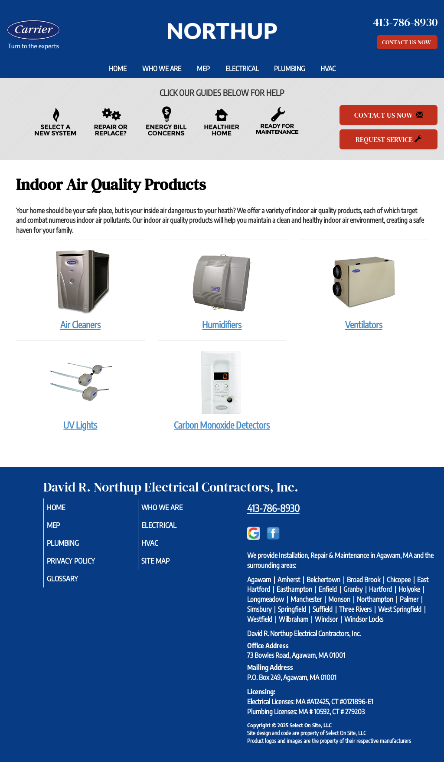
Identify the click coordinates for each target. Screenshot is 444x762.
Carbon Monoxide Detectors (222, 390)
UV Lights (80, 390)
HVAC (328, 68)
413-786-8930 (273, 508)
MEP (203, 68)
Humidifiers (222, 289)
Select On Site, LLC (311, 725)
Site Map (167, 565)
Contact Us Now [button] (407, 42)
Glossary (74, 584)
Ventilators (363, 289)
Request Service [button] (388, 139)
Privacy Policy (84, 565)
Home (118, 68)
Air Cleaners (80, 289)
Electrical (241, 68)
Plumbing (289, 68)
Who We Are (161, 68)
